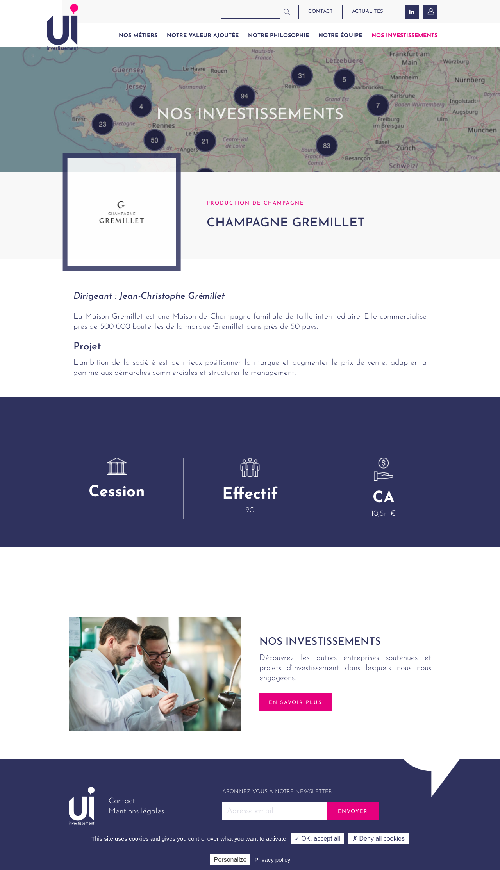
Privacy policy (273, 859)
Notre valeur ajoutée (203, 36)
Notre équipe (340, 36)
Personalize (230, 859)
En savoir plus (295, 702)
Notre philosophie (278, 36)
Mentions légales (136, 811)
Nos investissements (404, 36)
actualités (367, 11)
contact (320, 11)
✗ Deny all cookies (378, 838)
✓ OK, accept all (317, 838)
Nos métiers (138, 36)
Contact (122, 801)
